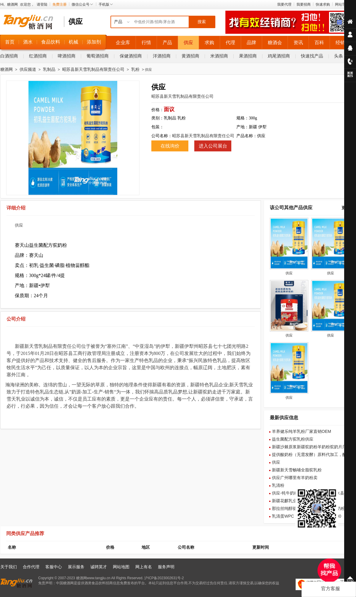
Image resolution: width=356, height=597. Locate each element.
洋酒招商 (162, 55)
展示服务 (76, 566)
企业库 (123, 42)
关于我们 (8, 566)
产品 (167, 42)
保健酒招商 (131, 55)
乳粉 (135, 69)
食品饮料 (50, 41)
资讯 (298, 42)
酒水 (28, 41)
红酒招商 (38, 55)
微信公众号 (82, 4)
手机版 (106, 4)
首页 (10, 41)
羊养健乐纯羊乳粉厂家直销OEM (301, 431)
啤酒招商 (67, 55)
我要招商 (303, 4)
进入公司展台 (213, 145)
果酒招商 (248, 55)
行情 (146, 42)
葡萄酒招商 (97, 55)
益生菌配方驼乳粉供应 (292, 439)
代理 (230, 42)
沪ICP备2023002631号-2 (164, 578)
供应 (188, 42)
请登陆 (42, 4)
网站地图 (121, 566)
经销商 (343, 42)
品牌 (251, 42)
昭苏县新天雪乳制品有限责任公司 (93, 69)
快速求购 (323, 4)
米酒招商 (219, 55)
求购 (209, 42)
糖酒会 (275, 42)
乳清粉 (278, 485)
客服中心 (53, 566)
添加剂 (94, 41)
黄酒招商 (190, 55)
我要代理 (284, 4)
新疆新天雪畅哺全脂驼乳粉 (297, 470)
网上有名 (143, 566)
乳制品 (49, 69)
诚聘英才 (98, 566)
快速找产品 (312, 55)
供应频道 (28, 69)
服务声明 (166, 566)
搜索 (202, 22)
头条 (338, 55)
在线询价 (170, 145)
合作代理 (31, 566)
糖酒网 (12, 4)
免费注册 (59, 4)
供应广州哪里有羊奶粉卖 (294, 477)
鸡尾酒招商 (279, 55)
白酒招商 (9, 55)
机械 (73, 41)
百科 (319, 42)
